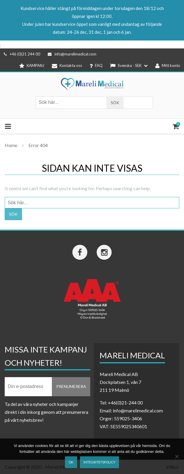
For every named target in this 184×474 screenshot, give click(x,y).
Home (11, 145)
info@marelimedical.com (72, 54)
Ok (71, 462)
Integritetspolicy (99, 462)
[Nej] (177, 456)
